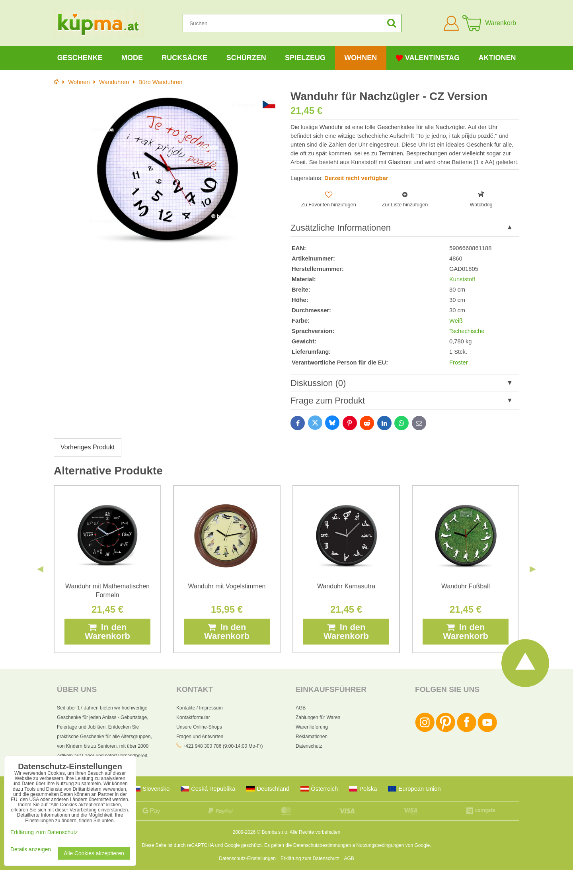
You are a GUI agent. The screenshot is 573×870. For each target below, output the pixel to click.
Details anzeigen (30, 849)
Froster (458, 362)
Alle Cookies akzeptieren (94, 853)
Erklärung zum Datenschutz (310, 858)
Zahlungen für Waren (318, 717)
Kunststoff (462, 279)
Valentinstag (428, 58)
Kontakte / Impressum (199, 708)
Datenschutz (309, 746)
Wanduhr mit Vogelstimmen (226, 586)
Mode (132, 58)
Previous (40, 569)
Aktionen (497, 58)
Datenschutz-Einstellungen (247, 858)
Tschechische (466, 331)
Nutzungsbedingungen (380, 845)
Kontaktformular (193, 717)
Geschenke (80, 58)
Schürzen (246, 58)
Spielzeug (305, 58)
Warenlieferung (312, 727)
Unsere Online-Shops (199, 727)
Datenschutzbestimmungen (322, 845)
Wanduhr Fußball (465, 586)
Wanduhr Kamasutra (346, 586)
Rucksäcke (184, 58)
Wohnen (360, 58)
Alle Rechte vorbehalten (315, 832)
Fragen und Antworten (199, 736)
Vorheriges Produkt (87, 447)
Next (532, 569)
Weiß (456, 320)
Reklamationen (311, 736)
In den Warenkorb (107, 631)
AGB (301, 708)
